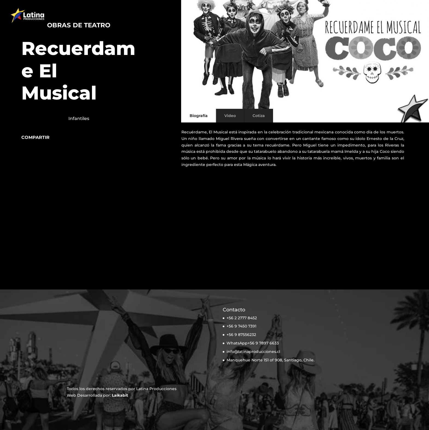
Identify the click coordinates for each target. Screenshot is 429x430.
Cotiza (403, 16)
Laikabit (120, 395)
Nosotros (382, 16)
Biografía (199, 115)
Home (295, 16)
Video (230, 115)
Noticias (359, 16)
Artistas (338, 16)
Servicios (315, 16)
